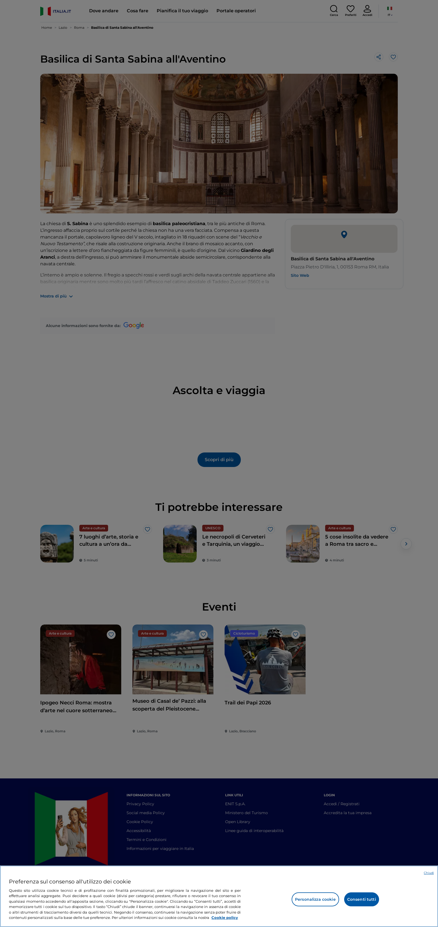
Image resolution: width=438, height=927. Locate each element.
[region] (219, 896)
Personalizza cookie (315, 899)
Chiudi (429, 873)
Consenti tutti (361, 899)
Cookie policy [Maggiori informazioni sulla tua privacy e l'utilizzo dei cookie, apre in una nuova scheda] (224, 917)
